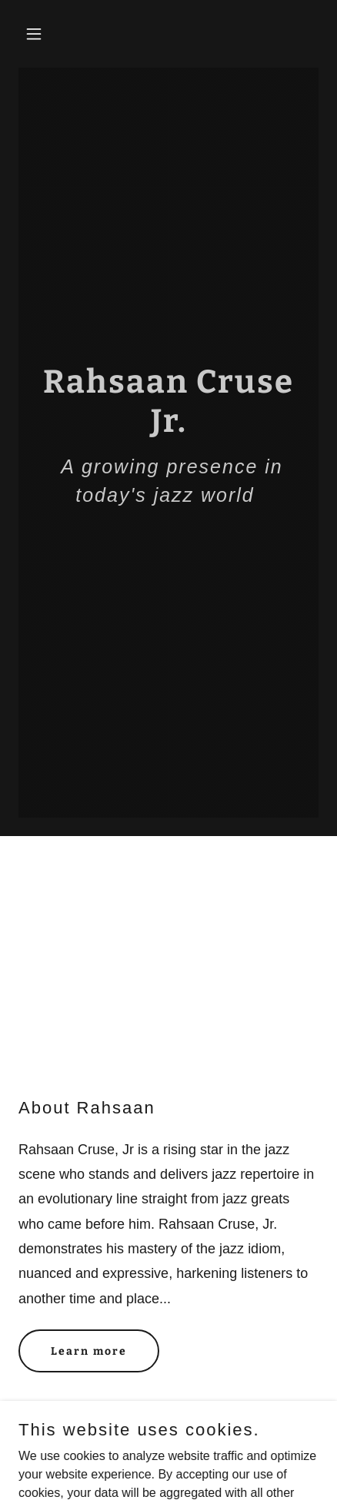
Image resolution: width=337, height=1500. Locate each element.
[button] (41, 33)
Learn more (89, 1351)
